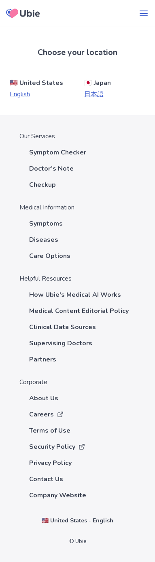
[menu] (143, 13)
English (20, 94)
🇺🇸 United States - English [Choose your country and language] (77, 520)
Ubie (80, 541)
